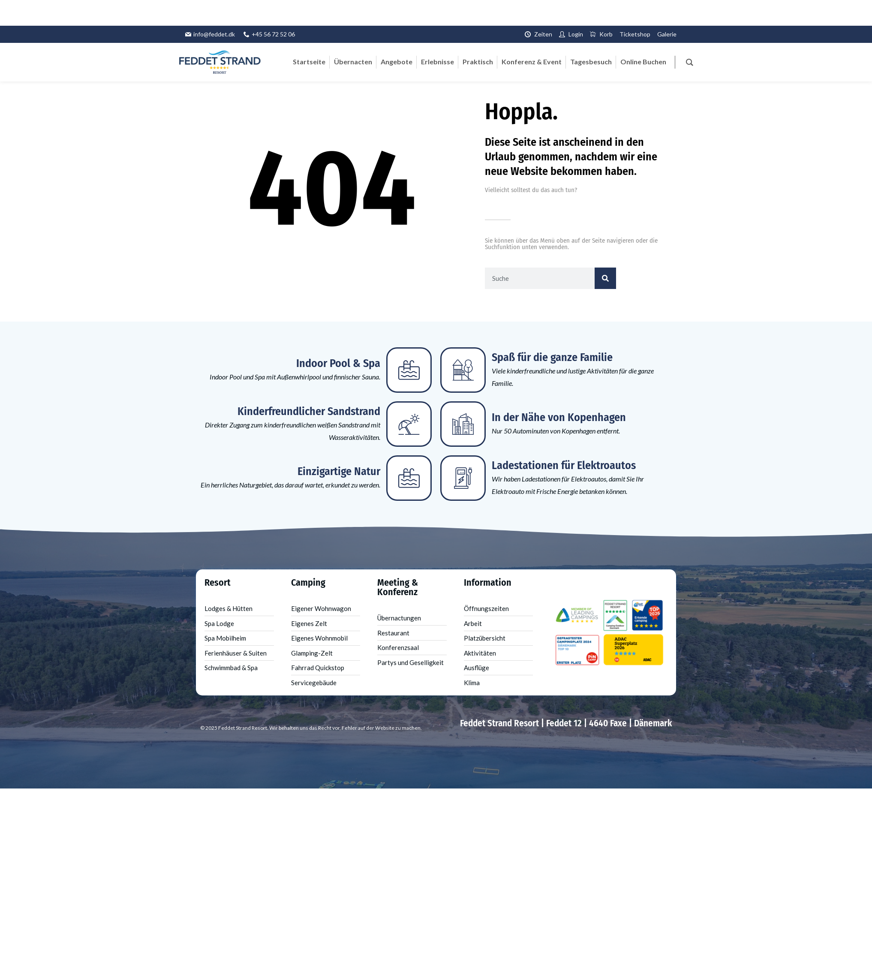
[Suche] (605, 278)
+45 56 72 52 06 (273, 34)
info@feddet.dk (214, 34)
